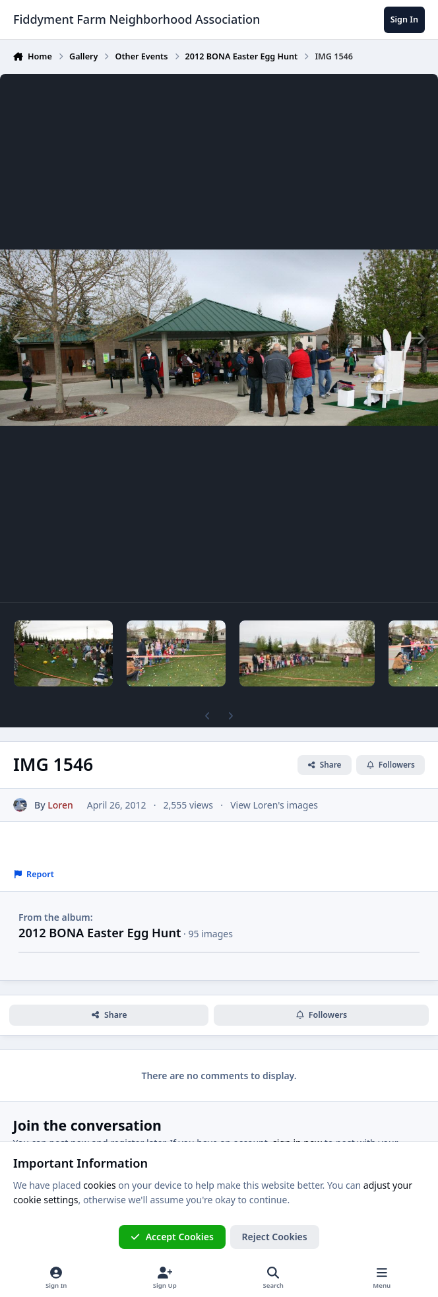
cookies (99, 1186)
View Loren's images (274, 804)
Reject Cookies (274, 1236)
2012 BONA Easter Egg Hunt (99, 933)
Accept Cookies (172, 1236)
